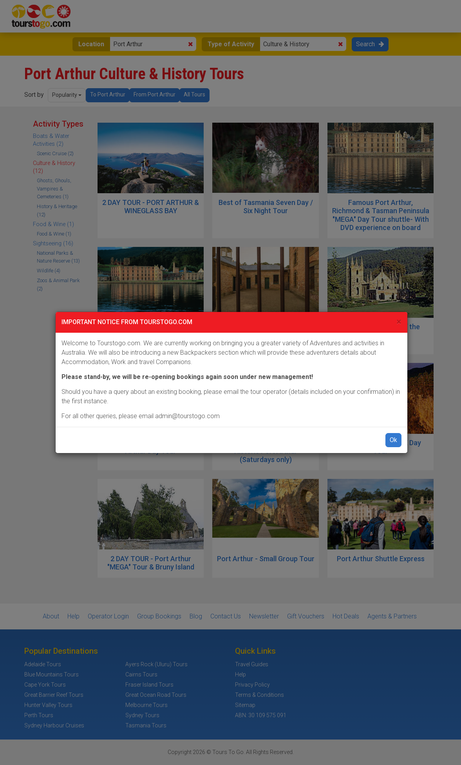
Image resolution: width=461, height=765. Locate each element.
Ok (393, 440)
